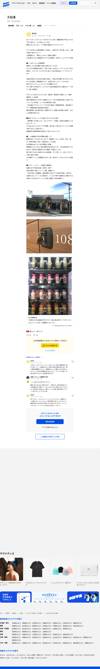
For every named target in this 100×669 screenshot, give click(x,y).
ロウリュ (2, 655)
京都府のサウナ (26, 634)
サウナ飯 (48, 36)
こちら (56, 427)
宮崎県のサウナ (67, 643)
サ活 (28, 3)
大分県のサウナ (57, 643)
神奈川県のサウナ (78, 626)
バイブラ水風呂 (69, 655)
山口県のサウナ (57, 637)
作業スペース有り (5, 658)
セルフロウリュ (10, 655)
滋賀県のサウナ (16, 634)
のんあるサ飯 (67, 325)
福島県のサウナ (77, 623)
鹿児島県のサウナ (78, 643)
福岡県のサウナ (16, 643)
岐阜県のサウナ (16, 631)
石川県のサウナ (36, 628)
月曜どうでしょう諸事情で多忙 (39, 377)
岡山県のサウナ (36, 637)
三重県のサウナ (47, 631)
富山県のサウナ (26, 628)
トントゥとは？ (50, 350)
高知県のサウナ (16, 640)
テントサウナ (15, 658)
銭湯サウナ (40, 655)
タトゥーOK (78, 655)
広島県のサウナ (47, 637)
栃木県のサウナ (26, 626)
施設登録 (42, 3)
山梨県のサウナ (57, 628)
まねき (34, 33)
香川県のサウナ (77, 637)
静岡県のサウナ (26, 631)
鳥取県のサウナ (16, 637)
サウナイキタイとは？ (18, 3)
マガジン (34, 3)
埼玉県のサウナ (47, 626)
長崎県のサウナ (36, 643)
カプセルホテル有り (89, 655)
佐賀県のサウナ (26, 643)
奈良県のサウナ (57, 634)
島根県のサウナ (26, 637)
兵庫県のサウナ (47, 634)
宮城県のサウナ (47, 623)
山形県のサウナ (67, 623)
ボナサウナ (48, 655)
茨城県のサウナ (16, 626)
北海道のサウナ (16, 623)
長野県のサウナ (67, 628)
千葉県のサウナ (57, 626)
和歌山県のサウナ (68, 634)
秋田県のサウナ (57, 623)
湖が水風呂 (31, 658)
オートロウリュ (21, 655)
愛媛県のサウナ (87, 637)
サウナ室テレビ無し (58, 655)
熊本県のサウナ (47, 643)
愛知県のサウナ (36, 631)
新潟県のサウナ (16, 628)
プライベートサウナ (41, 658)
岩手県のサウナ (36, 623)
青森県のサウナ (26, 623)
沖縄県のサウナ (89, 643)
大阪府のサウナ (36, 634)
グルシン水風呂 (31, 655)
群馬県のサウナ (36, 626)
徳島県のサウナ (67, 637)
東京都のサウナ (67, 626)
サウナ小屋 (23, 658)
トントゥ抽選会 (51, 3)
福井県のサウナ (47, 628)
